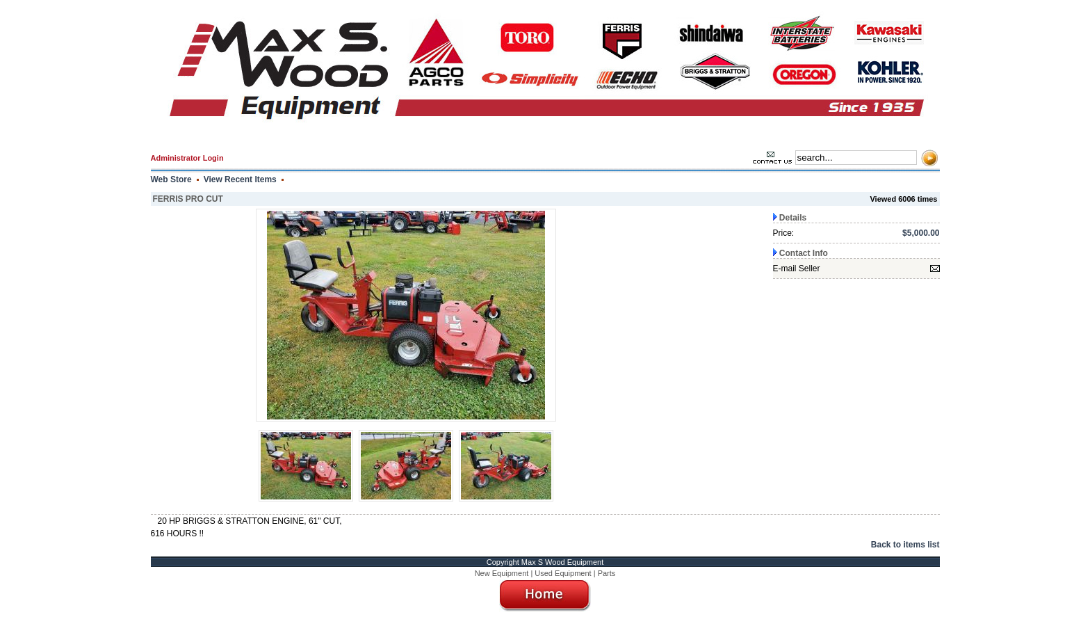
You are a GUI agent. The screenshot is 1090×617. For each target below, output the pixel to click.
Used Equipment (563, 573)
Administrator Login (187, 158)
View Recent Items (240, 179)
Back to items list (905, 545)
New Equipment (502, 573)
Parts (607, 573)
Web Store (171, 179)
